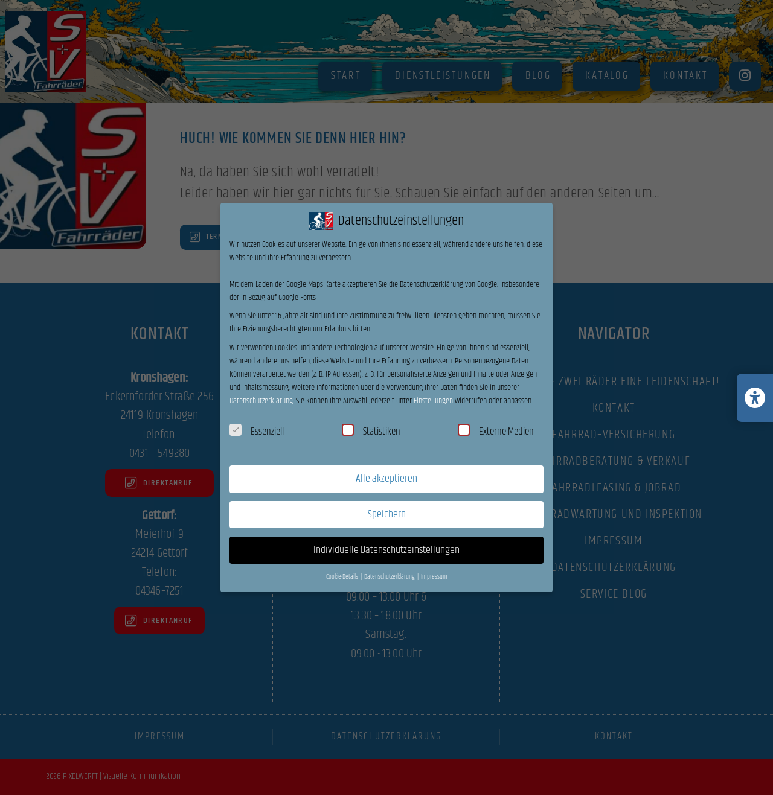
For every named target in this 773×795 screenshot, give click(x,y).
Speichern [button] (387, 514)
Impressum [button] (434, 577)
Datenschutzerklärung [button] (390, 577)
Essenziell (256, 431)
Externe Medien (496, 431)
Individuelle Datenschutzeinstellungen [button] (386, 550)
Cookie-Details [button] (342, 577)
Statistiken (371, 431)
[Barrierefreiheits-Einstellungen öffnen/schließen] (755, 398)
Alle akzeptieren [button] (386, 479)
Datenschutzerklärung (261, 400)
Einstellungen (433, 400)
